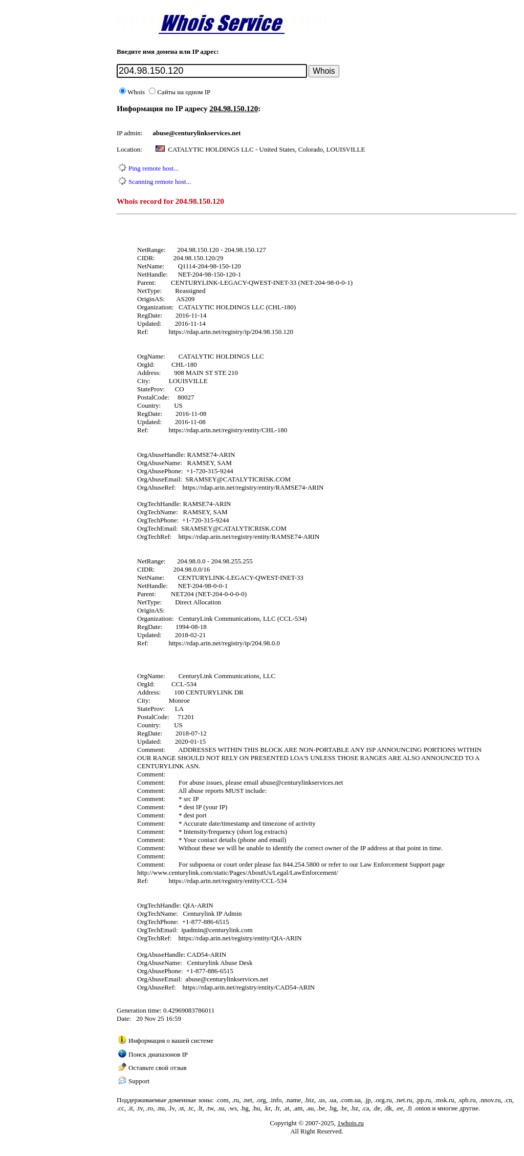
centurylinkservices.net (312, 782)
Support (138, 1081)
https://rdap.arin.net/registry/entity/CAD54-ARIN (249, 987)
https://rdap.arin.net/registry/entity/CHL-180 (227, 430)
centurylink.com (231, 930)
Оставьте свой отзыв (157, 1067)
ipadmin (192, 930)
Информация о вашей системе (170, 1040)
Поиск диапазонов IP (158, 1054)
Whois (132, 92)
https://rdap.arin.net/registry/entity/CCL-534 (227, 881)
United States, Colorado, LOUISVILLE (312, 149)
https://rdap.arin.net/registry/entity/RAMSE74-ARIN (253, 487)
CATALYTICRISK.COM (257, 479)
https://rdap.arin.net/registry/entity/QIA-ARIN (239, 938)
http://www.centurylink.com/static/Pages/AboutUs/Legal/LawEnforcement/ (237, 872)
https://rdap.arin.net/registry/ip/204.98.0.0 (224, 643)
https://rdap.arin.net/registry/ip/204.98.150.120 (230, 331)
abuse (160, 133)
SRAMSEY (200, 479)
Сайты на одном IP (179, 92)
